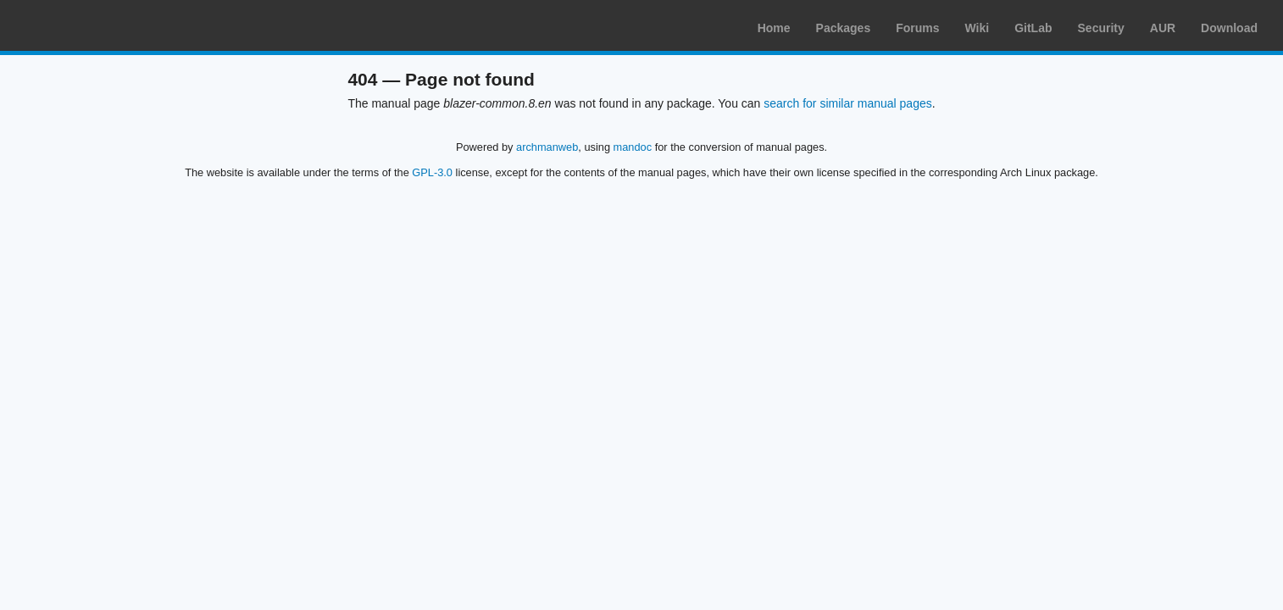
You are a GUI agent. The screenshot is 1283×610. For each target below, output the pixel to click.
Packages (843, 28)
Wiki (977, 28)
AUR (1162, 28)
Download (1229, 28)
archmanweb (547, 147)
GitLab (1033, 28)
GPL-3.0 (432, 172)
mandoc (633, 147)
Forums (917, 28)
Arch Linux (93, 25)
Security (1101, 28)
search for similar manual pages (847, 103)
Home (774, 28)
